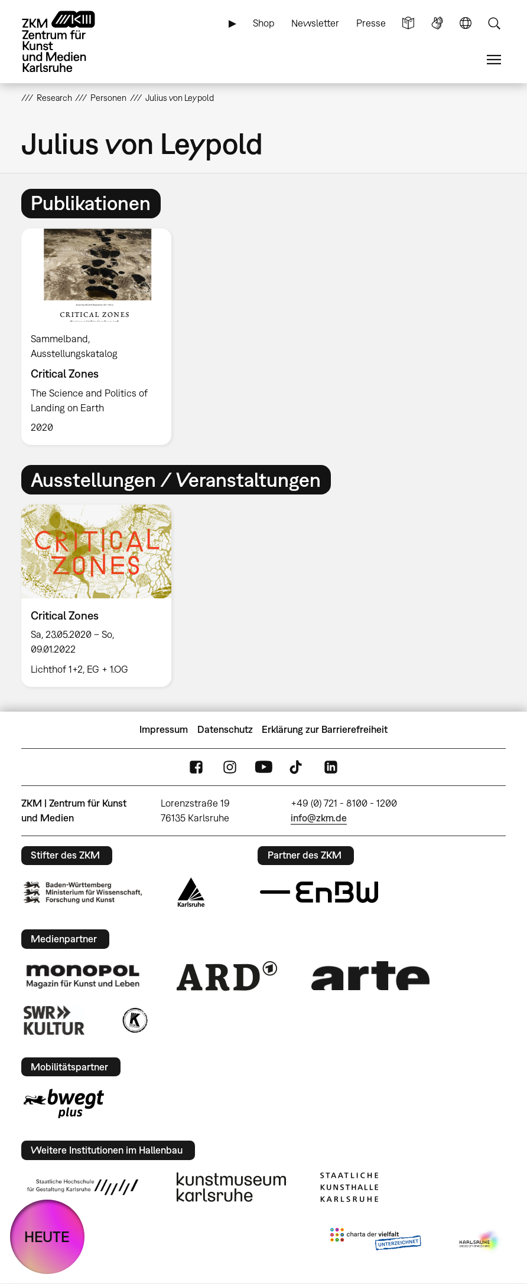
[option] (101, 337)
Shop (264, 23)
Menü (494, 60)
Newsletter (315, 23)
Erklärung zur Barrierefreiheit (325, 729)
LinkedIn (331, 767)
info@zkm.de (319, 818)
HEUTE (47, 1236)
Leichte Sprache (408, 23)
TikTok (297, 767)
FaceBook (196, 767)
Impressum (163, 729)
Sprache (465, 23)
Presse (371, 23)
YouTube (263, 767)
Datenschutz (225, 729)
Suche (494, 23)
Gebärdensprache (437, 23)
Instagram (230, 767)
